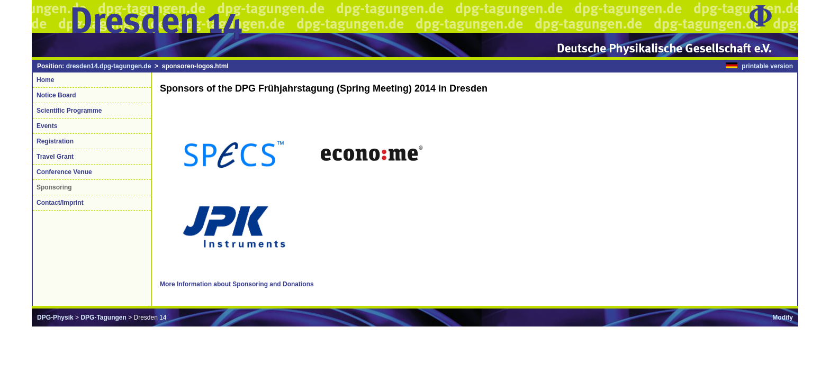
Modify (782, 317)
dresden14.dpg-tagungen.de (108, 66)
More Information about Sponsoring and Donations (237, 284)
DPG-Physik (55, 317)
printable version (767, 66)
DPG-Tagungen (103, 317)
